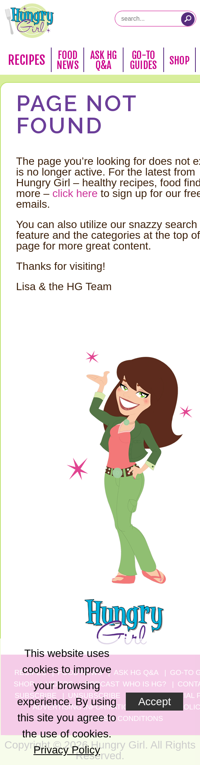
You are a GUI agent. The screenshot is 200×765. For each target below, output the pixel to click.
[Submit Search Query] (188, 19)
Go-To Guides (143, 60)
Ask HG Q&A (103, 60)
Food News (68, 60)
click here (75, 193)
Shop (179, 60)
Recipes (26, 60)
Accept (154, 702)
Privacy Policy (67, 750)
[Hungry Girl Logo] (29, 20)
